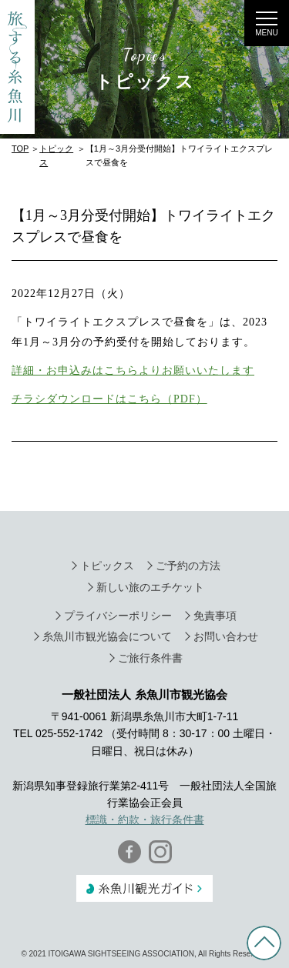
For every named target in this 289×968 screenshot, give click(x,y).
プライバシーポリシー (118, 615)
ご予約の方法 (188, 565)
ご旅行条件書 (150, 658)
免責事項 (215, 615)
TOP (20, 148)
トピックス (107, 565)
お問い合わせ (225, 636)
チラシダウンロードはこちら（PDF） (109, 399)
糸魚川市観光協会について (107, 636)
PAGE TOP (264, 943)
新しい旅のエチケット (150, 587)
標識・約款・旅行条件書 (145, 819)
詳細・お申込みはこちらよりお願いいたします (133, 370)
